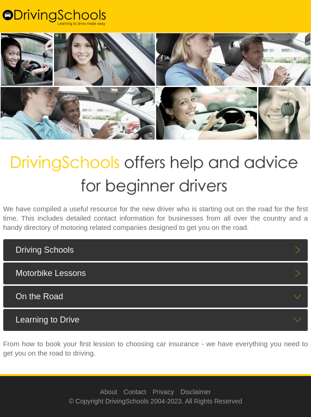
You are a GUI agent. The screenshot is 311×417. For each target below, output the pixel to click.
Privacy (163, 392)
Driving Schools (44, 250)
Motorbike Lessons (50, 273)
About (108, 392)
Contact (135, 392)
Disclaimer (196, 392)
